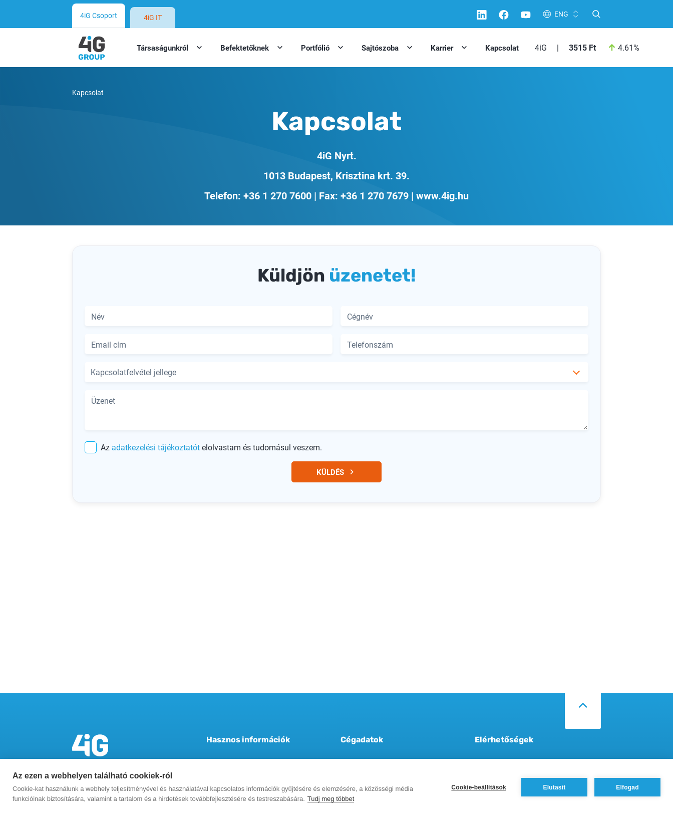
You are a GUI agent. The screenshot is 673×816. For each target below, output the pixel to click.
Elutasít (554, 787)
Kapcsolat (502, 48)
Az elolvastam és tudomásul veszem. (203, 447)
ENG (561, 14)
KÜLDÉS (336, 472)
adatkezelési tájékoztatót (156, 447)
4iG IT (153, 17)
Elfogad (627, 787)
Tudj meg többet (330, 798)
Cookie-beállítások (478, 787)
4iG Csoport (98, 15)
